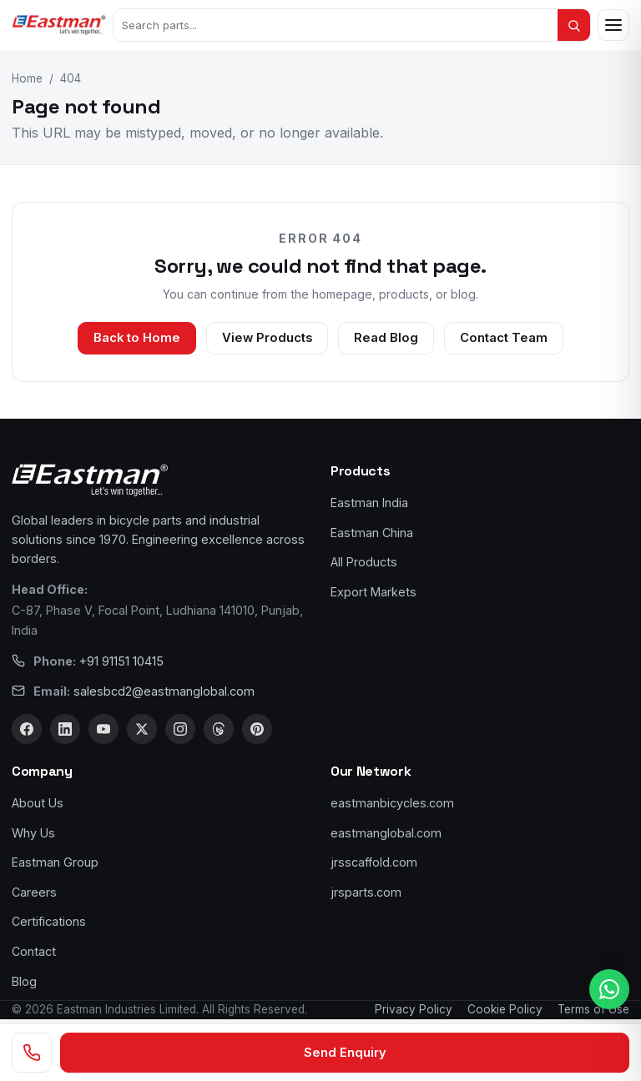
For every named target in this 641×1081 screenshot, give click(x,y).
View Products (267, 337)
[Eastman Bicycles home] (59, 25)
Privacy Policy (413, 1009)
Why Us (33, 833)
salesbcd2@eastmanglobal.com (164, 691)
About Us (37, 803)
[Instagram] (180, 729)
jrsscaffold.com (374, 862)
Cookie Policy (505, 1009)
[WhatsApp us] (609, 989)
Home (27, 78)
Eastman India (369, 502)
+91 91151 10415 (121, 661)
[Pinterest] (257, 729)
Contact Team (504, 337)
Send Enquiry (345, 1052)
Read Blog (386, 337)
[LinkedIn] (65, 729)
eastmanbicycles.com (392, 803)
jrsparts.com (366, 892)
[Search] (574, 25)
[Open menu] (613, 25)
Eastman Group (55, 862)
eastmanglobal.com (386, 833)
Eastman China (372, 532)
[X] (142, 729)
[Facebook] (27, 729)
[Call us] (32, 1053)
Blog (24, 981)
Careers (34, 892)
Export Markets (373, 592)
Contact (34, 951)
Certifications (49, 921)
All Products (364, 562)
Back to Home (136, 337)
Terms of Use (593, 1009)
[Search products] (336, 25)
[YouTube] (103, 729)
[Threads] (219, 729)
